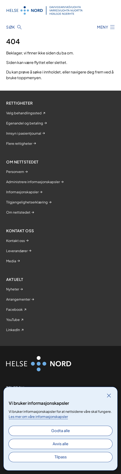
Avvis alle (60, 443)
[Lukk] (109, 395)
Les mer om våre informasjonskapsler (38, 416)
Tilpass (61, 456)
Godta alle (60, 430)
